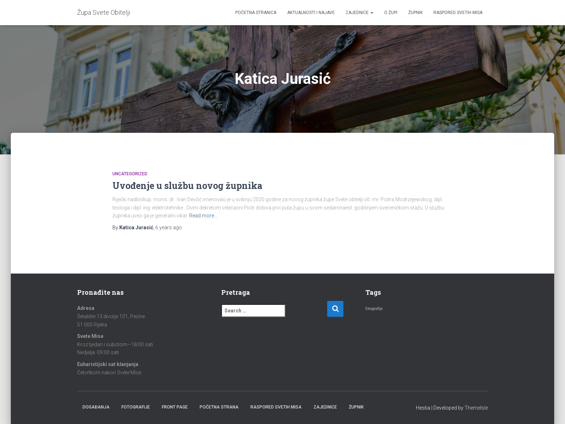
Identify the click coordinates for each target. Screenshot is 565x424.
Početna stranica (255, 12)
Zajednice (359, 12)
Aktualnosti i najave (311, 12)
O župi (390, 12)
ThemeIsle (476, 408)
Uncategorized (129, 173)
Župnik (415, 12)
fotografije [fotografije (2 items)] (374, 308)
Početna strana (219, 407)
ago (168, 227)
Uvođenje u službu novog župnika (187, 185)
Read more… (203, 215)
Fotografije (135, 407)
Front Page (175, 407)
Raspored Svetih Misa (457, 12)
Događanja (96, 407)
